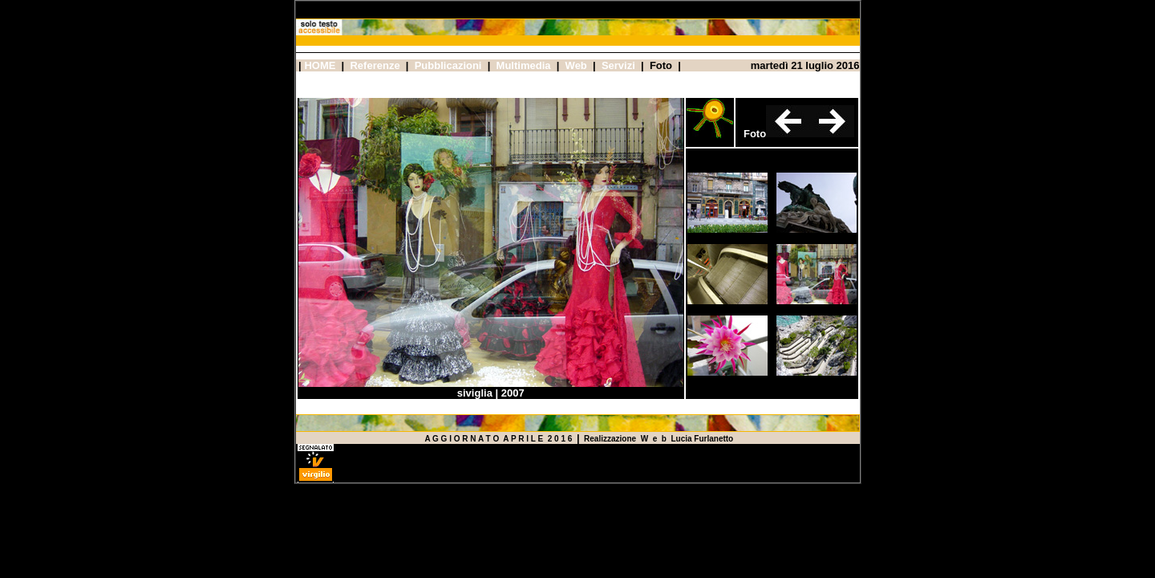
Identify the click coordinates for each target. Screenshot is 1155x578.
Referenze (374, 65)
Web (576, 65)
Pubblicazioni (448, 65)
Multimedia (523, 65)
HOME (319, 65)
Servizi (618, 65)
